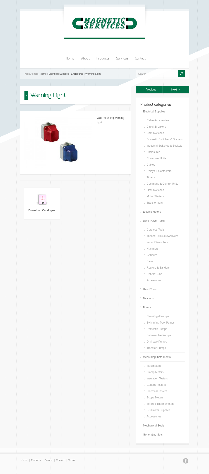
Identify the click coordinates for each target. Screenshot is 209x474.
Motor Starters (155, 196)
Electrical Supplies (59, 73)
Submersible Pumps (159, 335)
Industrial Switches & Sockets (164, 145)
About (85, 58)
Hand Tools (150, 289)
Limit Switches (155, 190)
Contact (140, 58)
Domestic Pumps (157, 329)
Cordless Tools (155, 229)
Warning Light (93, 73)
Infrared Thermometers (161, 403)
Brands (48, 460)
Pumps (147, 307)
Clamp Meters (155, 372)
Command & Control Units (162, 183)
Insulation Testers (157, 378)
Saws (150, 261)
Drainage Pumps (157, 341)
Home (70, 58)
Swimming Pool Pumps (161, 322)
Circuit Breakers (156, 126)
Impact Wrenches (157, 242)
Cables (151, 164)
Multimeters (154, 365)
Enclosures (77, 73)
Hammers (153, 248)
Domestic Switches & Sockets (165, 139)
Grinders (152, 255)
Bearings (148, 298)
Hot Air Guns (154, 274)
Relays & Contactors (159, 171)
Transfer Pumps (156, 348)
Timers (151, 177)
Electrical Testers (157, 391)
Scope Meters (155, 397)
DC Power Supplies (158, 410)
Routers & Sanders (158, 267)
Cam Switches (155, 133)
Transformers (155, 202)
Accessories (154, 280)
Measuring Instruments (157, 357)
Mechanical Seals (153, 425)
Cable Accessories (158, 120)
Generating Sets (153, 434)
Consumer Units (156, 158)
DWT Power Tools (154, 220)
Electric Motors (152, 211)
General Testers (156, 384)
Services (122, 58)
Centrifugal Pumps (158, 316)
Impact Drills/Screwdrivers (162, 236)
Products (102, 58)
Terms (71, 460)
